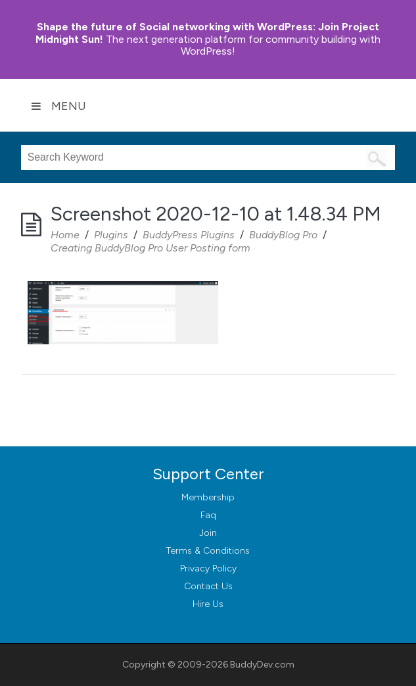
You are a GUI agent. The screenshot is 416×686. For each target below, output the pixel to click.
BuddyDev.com (262, 664)
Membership (208, 497)
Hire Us (208, 604)
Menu (58, 106)
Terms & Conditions (208, 550)
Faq (208, 515)
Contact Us (208, 586)
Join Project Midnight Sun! (207, 32)
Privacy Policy (208, 568)
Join (208, 533)
